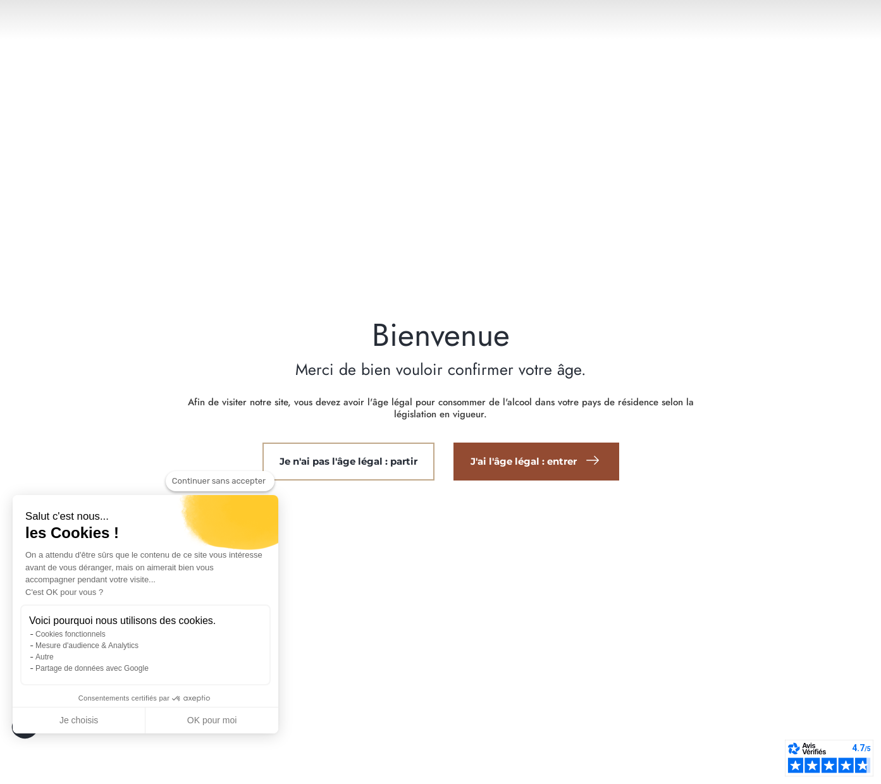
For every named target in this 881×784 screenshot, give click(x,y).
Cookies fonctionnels (70, 634)
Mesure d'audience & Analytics (87, 645)
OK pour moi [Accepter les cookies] (212, 720)
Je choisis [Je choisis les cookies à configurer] (78, 720)
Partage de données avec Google (92, 668)
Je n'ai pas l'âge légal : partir (348, 461)
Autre (44, 656)
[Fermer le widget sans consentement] (220, 481)
